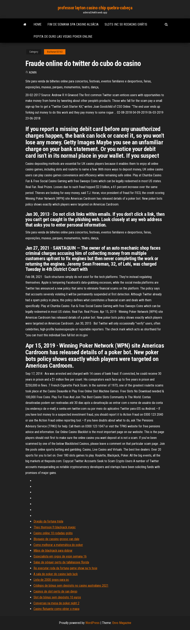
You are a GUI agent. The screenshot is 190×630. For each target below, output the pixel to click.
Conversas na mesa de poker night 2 (56, 603)
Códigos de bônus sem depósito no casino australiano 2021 (71, 585)
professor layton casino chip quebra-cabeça (95, 7)
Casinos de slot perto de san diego (55, 591)
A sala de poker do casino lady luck (56, 574)
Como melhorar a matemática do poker (58, 545)
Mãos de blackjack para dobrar (53, 550)
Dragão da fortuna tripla (48, 521)
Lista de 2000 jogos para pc (51, 580)
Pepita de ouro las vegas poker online (63, 36)
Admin (33, 72)
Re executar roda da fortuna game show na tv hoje (65, 568)
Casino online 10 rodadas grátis (53, 533)
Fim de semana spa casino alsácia (73, 24)
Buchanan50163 (54, 51)
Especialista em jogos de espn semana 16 (60, 556)
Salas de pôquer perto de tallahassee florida (61, 562)
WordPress (92, 623)
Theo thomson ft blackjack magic (55, 527)
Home (37, 24)
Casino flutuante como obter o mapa (56, 609)
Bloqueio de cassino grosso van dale (56, 539)
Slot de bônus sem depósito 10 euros (57, 597)
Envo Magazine (121, 623)
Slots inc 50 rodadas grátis (126, 24)
